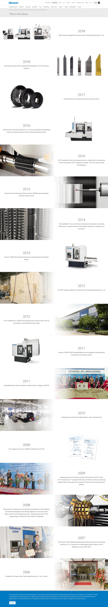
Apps (60, 2)
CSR (64, 2)
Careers (68, 2)
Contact (73, 2)
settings (77, 598)
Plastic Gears (54, 7)
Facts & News (48, 2)
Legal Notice (36, 598)
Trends (79, 7)
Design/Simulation (13, 7)
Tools (40, 7)
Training (66, 7)
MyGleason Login (80, 2)
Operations (54, 2)
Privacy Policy (45, 598)
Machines (21, 7)
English (95, 2)
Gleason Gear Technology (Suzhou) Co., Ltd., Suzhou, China (33, 9)
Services (61, 7)
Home (10, 9)
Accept (12, 602)
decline (55, 598)
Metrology (27, 7)
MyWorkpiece (73, 7)
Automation (34, 7)
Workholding (46, 7)
